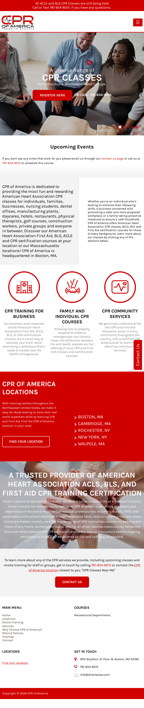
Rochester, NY (94, 430)
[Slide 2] (125, 127)
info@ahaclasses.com (95, 674)
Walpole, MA (91, 443)
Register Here (52, 95)
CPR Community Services (120, 313)
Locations (9, 618)
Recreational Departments (92, 615)
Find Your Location (15, 663)
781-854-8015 (100, 95)
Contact (7, 640)
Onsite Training (12, 622)
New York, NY (92, 437)
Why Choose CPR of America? (22, 629)
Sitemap (8, 636)
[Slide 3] (129, 127)
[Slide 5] (136, 127)
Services (8, 626)
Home (6, 615)
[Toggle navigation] (137, 22)
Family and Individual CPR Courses (72, 316)
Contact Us (137, 355)
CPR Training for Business (24, 313)
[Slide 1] (120, 127)
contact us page (112, 158)
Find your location (26, 441)
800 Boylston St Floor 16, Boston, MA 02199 (109, 659)
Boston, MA (90, 416)
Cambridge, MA (94, 423)
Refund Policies (12, 633)
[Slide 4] (133, 127)
